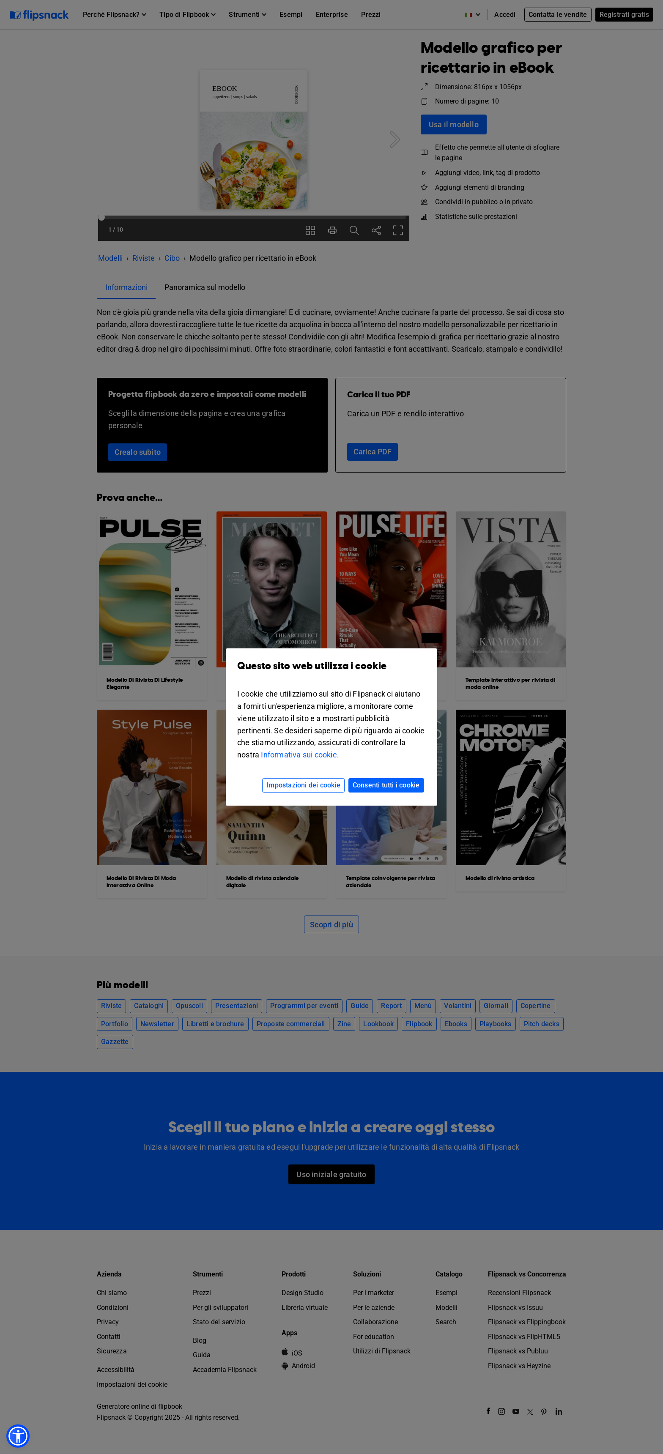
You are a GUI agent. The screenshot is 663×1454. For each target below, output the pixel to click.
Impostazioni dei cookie (303, 785)
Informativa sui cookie (299, 754)
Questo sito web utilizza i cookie (331, 672)
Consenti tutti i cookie (386, 785)
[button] (17, 1436)
